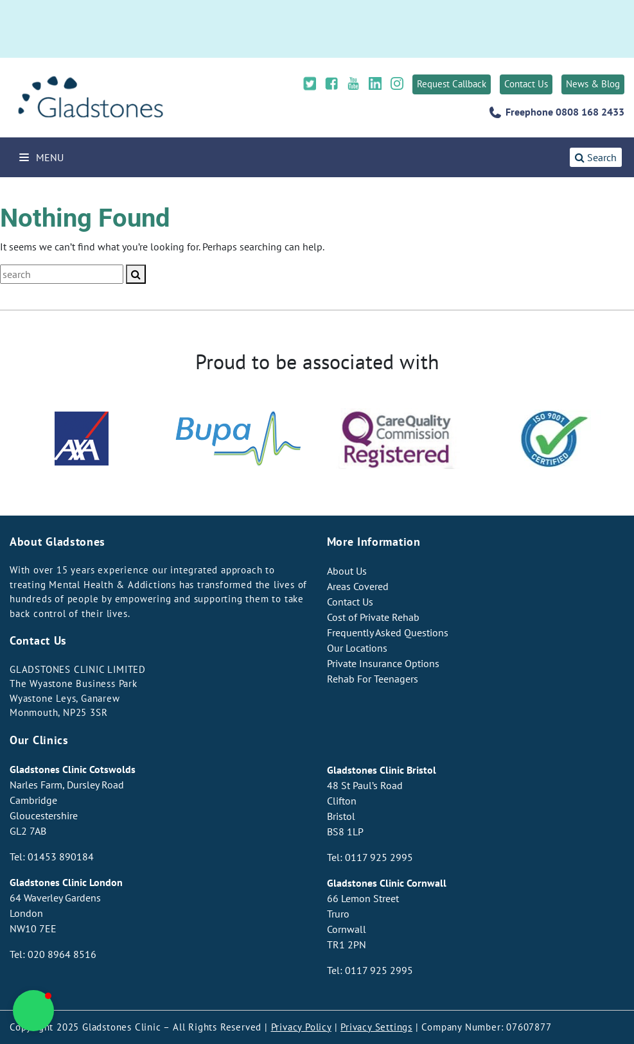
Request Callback (451, 84)
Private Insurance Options (383, 663)
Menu (41, 157)
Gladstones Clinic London (66, 882)
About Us (347, 570)
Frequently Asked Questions (387, 632)
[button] (33, 1010)
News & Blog (593, 84)
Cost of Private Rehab (373, 617)
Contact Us (526, 84)
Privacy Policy (301, 1027)
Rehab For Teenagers (372, 678)
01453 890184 (61, 856)
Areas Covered (358, 586)
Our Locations (357, 647)
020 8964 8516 (62, 954)
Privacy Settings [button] (376, 1027)
